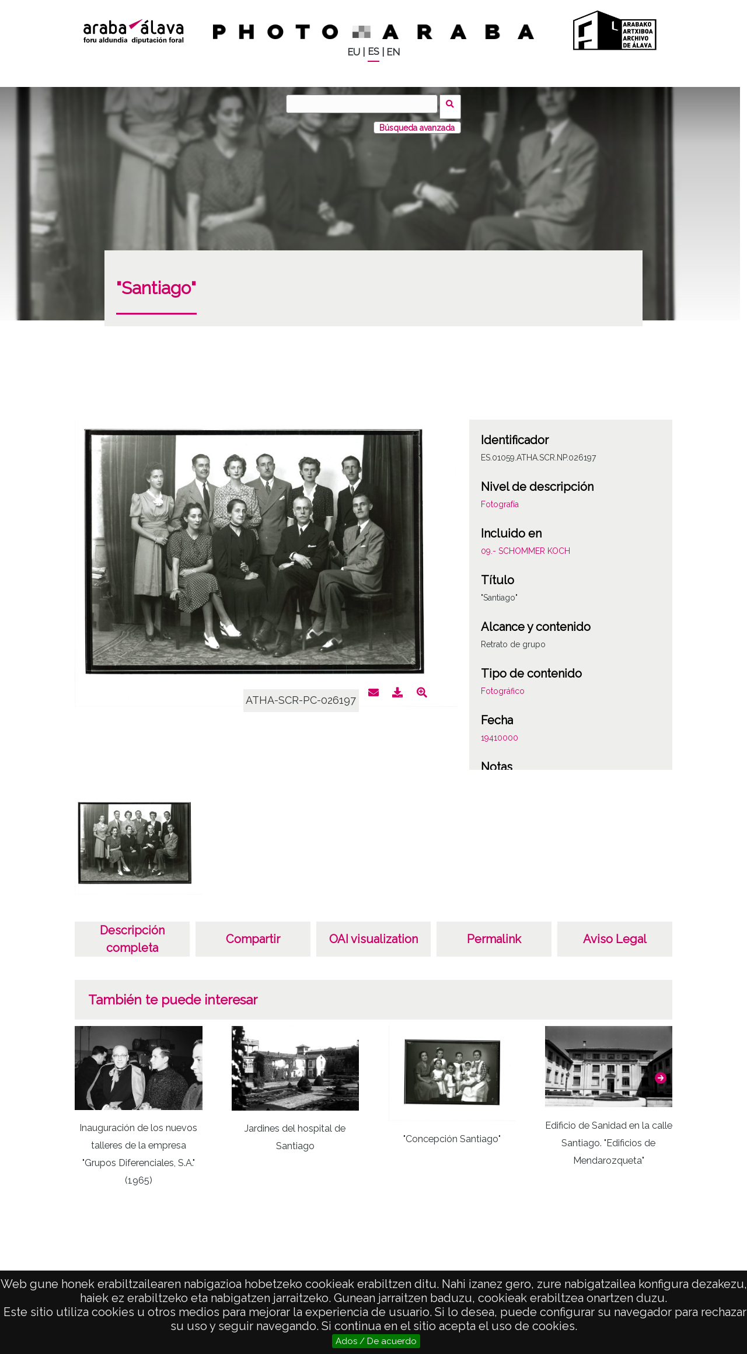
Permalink (494, 934)
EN (393, 52)
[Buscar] (365, 104)
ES (373, 51)
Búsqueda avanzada (417, 122)
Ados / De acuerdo (376, 1341)
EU (353, 52)
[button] (660, 1073)
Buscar (453, 103)
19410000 (499, 732)
